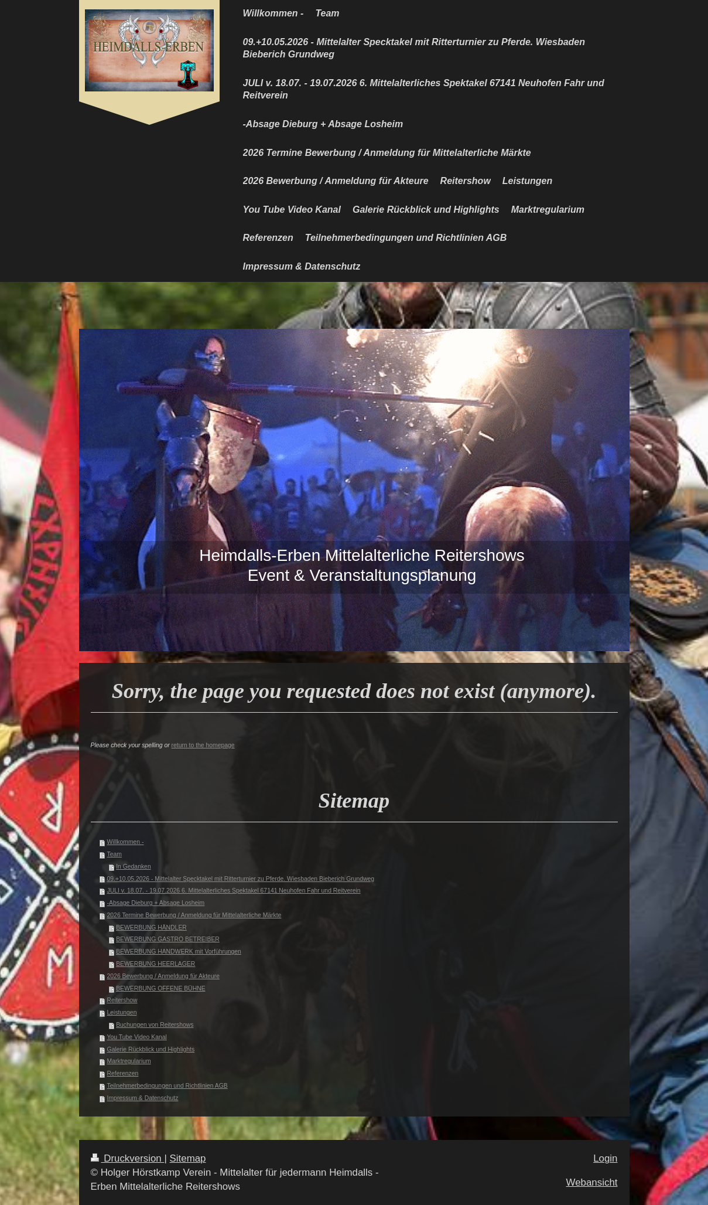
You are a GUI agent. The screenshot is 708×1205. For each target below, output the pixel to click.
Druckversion (128, 1158)
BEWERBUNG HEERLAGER (155, 964)
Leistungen (122, 1012)
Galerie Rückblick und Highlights (151, 1049)
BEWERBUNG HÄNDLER (151, 927)
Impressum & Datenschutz (143, 1098)
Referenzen (123, 1073)
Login (605, 1158)
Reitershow (122, 1000)
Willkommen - (125, 842)
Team (114, 854)
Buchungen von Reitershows (154, 1025)
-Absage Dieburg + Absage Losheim (156, 903)
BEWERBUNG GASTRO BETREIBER (168, 939)
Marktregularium (129, 1061)
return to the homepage (203, 745)
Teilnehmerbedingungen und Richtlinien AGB (167, 1086)
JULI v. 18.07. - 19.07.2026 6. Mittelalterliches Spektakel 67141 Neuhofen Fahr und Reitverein (234, 890)
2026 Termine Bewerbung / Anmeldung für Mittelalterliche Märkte (194, 915)
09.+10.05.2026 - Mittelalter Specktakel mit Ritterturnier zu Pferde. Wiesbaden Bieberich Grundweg (241, 879)
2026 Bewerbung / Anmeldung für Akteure (163, 976)
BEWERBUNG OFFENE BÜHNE (160, 988)
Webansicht (592, 1182)
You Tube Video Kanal (137, 1037)
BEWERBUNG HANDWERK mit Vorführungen (178, 951)
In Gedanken (133, 866)
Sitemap (188, 1158)
